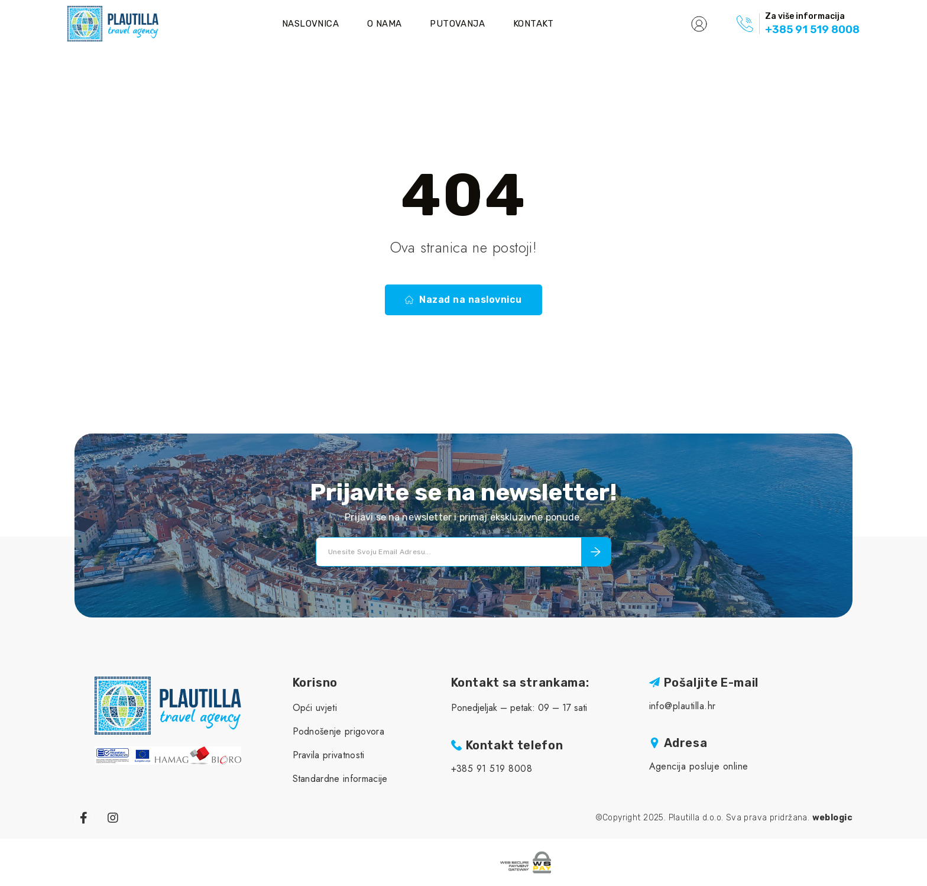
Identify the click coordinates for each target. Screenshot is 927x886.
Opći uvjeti (315, 707)
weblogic (832, 818)
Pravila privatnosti (329, 755)
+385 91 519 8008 (812, 29)
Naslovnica (310, 23)
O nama (384, 23)
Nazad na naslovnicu (463, 300)
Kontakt (533, 23)
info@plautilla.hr (682, 706)
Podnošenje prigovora (338, 731)
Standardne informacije (340, 778)
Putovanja (457, 23)
